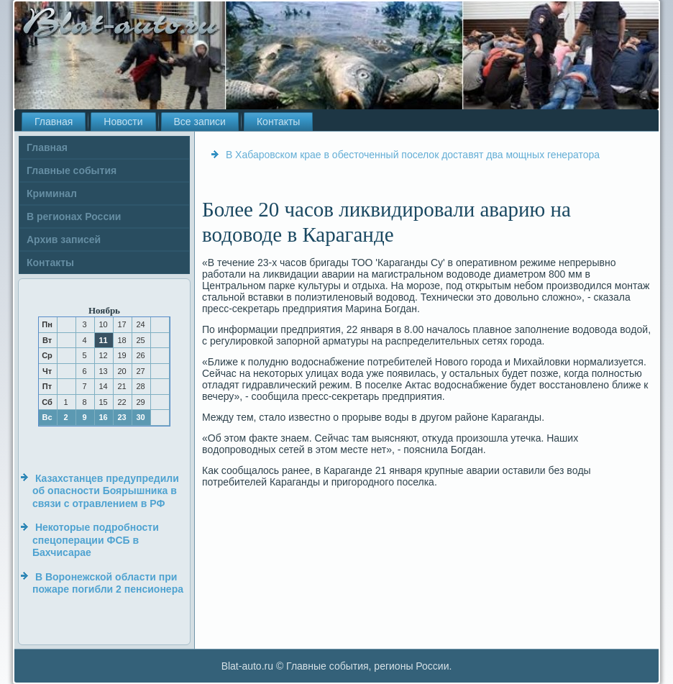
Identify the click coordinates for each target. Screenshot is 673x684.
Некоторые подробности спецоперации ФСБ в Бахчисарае (95, 539)
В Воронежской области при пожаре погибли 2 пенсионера (107, 583)
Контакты (278, 121)
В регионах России (74, 216)
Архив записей (64, 239)
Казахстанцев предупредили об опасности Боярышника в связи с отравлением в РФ (105, 491)
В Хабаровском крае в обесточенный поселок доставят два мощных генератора (413, 154)
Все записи (200, 121)
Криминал (52, 193)
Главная (54, 121)
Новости (123, 121)
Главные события (71, 170)
